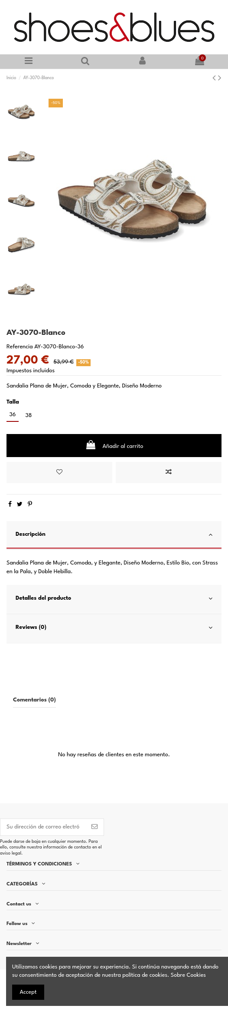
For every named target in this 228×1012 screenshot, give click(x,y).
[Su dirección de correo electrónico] (42, 827)
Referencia (20, 347)
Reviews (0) (114, 627)
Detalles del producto (114, 598)
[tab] (114, 535)
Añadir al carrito (114, 444)
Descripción (114, 534)
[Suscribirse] (94, 827)
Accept (28, 992)
